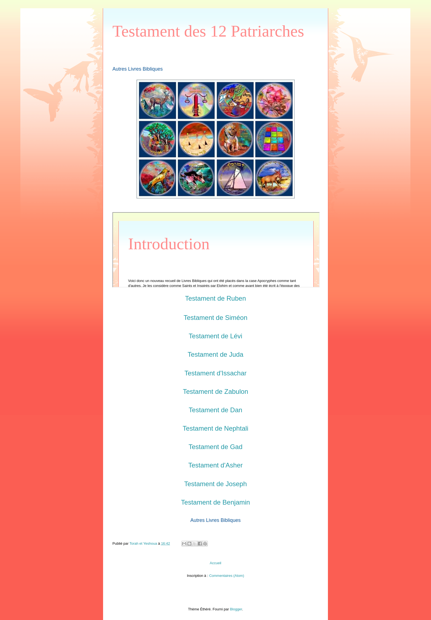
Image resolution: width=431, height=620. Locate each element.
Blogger (236, 609)
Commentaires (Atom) (226, 576)
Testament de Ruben (215, 298)
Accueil (215, 563)
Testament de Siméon (215, 317)
